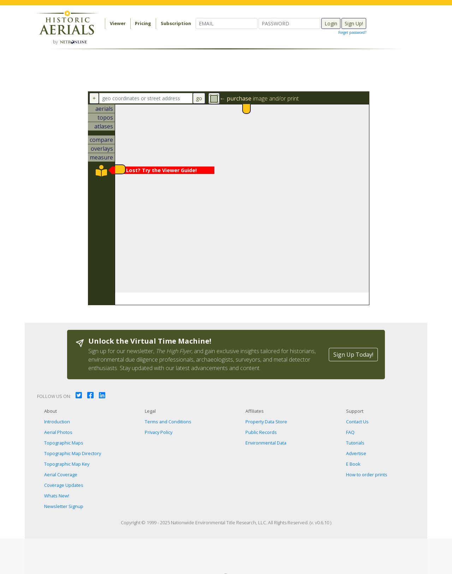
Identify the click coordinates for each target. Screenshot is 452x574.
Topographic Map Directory (72, 453)
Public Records (261, 432)
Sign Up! (354, 23)
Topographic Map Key (66, 464)
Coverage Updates (63, 485)
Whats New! (56, 496)
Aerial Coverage (60, 474)
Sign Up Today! (353, 354)
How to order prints (366, 474)
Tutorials (355, 443)
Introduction (57, 421)
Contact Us (357, 421)
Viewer (118, 23)
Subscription (176, 23)
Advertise (356, 453)
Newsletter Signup (63, 506)
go (199, 98)
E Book (353, 464)
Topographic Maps (63, 443)
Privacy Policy (158, 432)
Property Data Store (266, 421)
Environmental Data (265, 443)
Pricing (143, 23)
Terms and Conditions (168, 421)
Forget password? (352, 32)
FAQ (350, 432)
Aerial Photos (58, 432)
